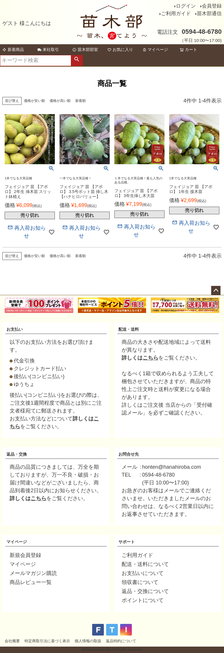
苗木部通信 (209, 13)
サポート (126, 541)
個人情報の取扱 (88, 641)
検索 (77, 60)
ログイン (186, 6)
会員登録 (212, 6)
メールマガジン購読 (33, 573)
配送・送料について (145, 564)
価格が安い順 (34, 101)
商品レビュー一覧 (31, 582)
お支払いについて (143, 573)
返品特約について (121, 641)
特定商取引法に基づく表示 (47, 641)
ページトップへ (215, 290)
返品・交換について (145, 591)
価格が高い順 (60, 101)
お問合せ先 (128, 454)
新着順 (80, 101)
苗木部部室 (85, 49)
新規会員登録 (25, 555)
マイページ (155, 49)
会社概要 (12, 641)
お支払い (14, 329)
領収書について (140, 582)
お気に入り (120, 49)
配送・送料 (128, 329)
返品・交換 (16, 454)
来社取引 (48, 49)
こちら (150, 358)
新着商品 (13, 49)
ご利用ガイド (176, 13)
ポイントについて (143, 600)
